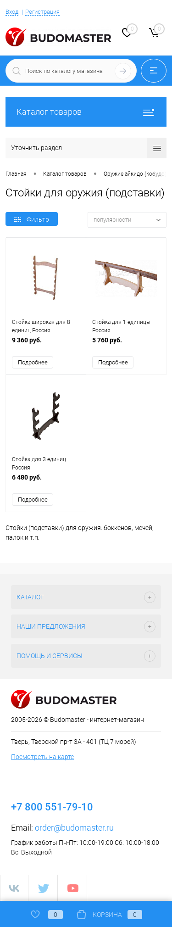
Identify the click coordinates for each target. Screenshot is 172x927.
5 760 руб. (126, 344)
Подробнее (33, 362)
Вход (12, 11)
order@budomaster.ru (74, 827)
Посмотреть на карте (42, 756)
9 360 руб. (46, 344)
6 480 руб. (46, 482)
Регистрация (42, 11)
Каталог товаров (86, 112)
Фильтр (31, 219)
